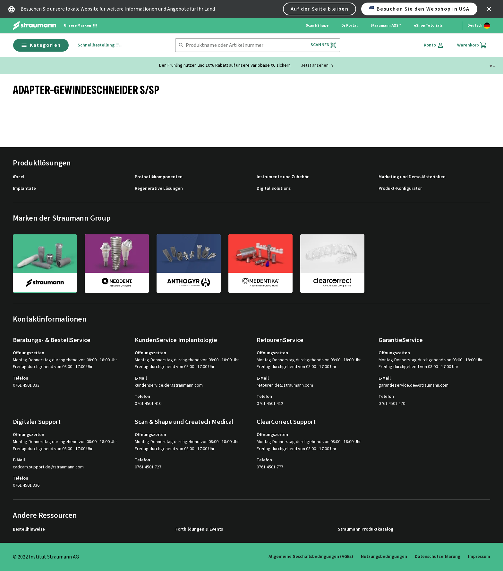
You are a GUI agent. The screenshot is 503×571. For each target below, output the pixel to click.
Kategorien (41, 45)
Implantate (24, 189)
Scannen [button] (324, 45)
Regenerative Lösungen (159, 189)
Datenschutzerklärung (437, 556)
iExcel (18, 177)
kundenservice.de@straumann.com (169, 385)
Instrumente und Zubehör (283, 177)
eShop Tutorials (428, 25)
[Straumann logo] (34, 25)
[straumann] (45, 263)
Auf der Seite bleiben (320, 9)
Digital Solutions (274, 189)
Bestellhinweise (29, 529)
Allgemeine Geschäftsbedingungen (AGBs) (311, 556)
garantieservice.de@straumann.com (413, 385)
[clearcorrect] (332, 263)
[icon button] (488, 9)
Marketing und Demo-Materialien (412, 177)
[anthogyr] (189, 263)
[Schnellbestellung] (99, 45)
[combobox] (244, 45)
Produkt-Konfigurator (400, 189)
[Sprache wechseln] (478, 25)
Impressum (479, 556)
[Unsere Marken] (80, 25)
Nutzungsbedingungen (384, 556)
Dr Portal (349, 25)
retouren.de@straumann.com (285, 385)
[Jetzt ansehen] (318, 65)
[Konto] (434, 45)
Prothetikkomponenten (159, 177)
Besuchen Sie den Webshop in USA (419, 9)
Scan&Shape (317, 25)
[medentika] (260, 263)
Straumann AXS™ (386, 25)
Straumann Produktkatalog (365, 529)
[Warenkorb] (472, 45)
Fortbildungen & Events (199, 529)
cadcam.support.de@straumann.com (48, 467)
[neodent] (117, 263)
